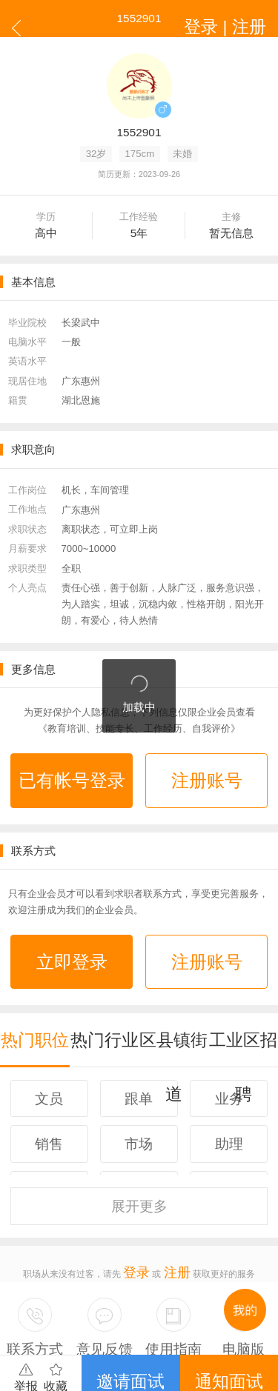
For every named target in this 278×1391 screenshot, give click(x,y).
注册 (173, 1196)
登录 (141, 1196)
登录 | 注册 (243, 18)
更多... (209, 1315)
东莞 (125, 1315)
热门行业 (104, 998)
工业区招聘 (243, 998)
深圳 (104, 1315)
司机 (186, 1315)
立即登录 (72, 936)
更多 (139, 1144)
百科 (166, 1315)
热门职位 (35, 998)
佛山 (145, 1315)
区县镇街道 (174, 998)
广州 (84, 1315)
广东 (64, 1315)
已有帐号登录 (72, 771)
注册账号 (207, 771)
